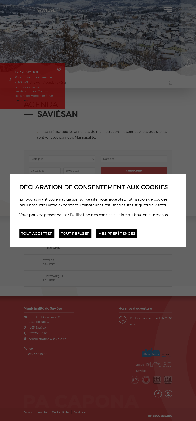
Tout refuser (75, 233)
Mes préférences (116, 233)
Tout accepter (36, 233)
